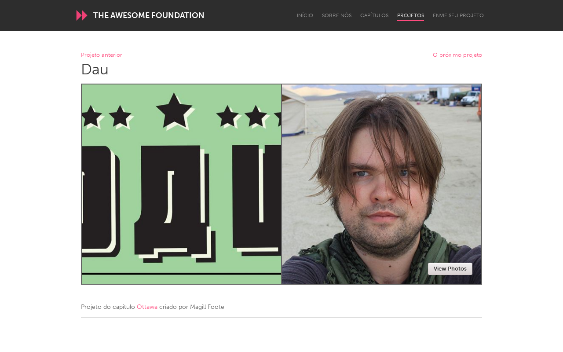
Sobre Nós (336, 15)
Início (305, 15)
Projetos (410, 15)
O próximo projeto (457, 55)
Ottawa (147, 307)
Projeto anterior (101, 55)
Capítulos (374, 15)
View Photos (450, 268)
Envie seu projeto (458, 15)
